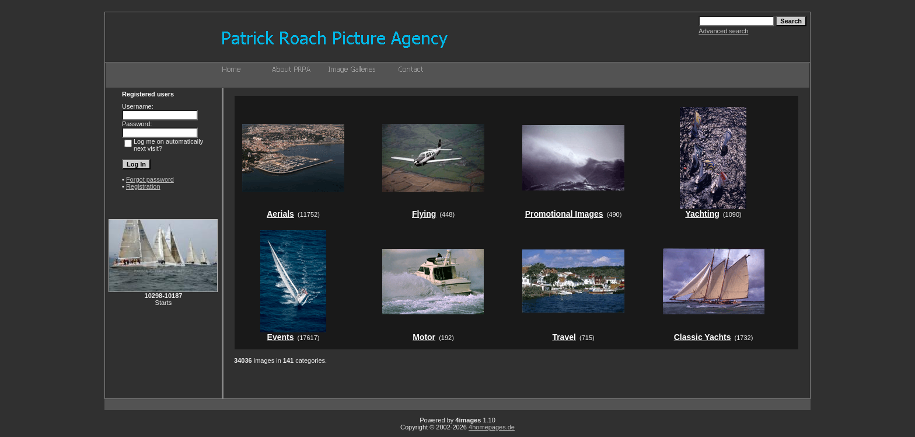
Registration (143, 186)
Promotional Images (564, 213)
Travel (563, 337)
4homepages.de (492, 427)
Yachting (702, 213)
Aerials (280, 213)
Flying (424, 213)
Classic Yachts (702, 337)
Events (280, 337)
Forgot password (150, 179)
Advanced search (723, 30)
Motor (424, 337)
